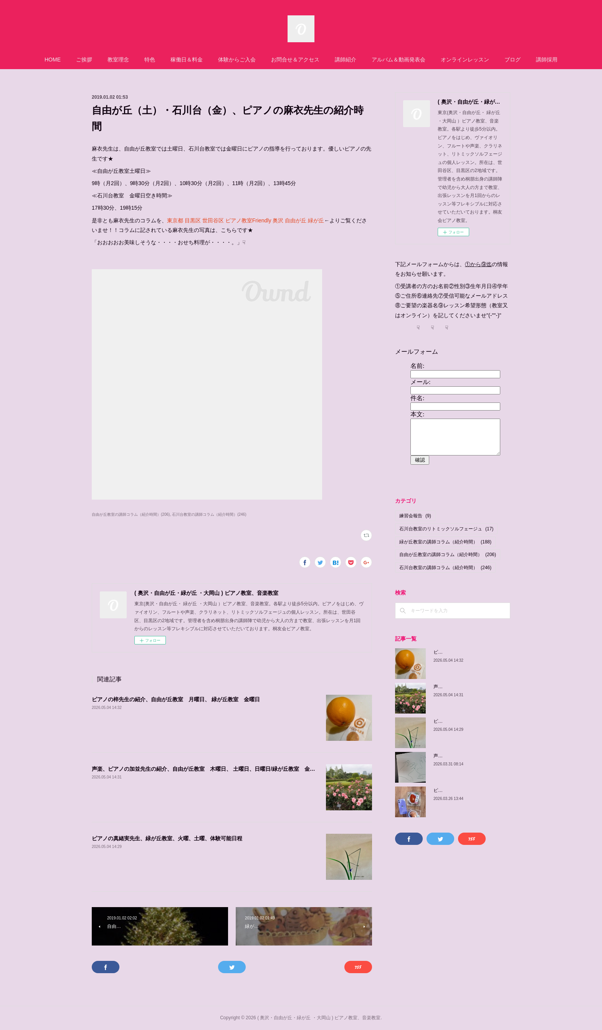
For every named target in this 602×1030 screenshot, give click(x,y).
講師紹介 (345, 59)
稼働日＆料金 (186, 59)
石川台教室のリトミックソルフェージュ (446, 529)
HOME (53, 59)
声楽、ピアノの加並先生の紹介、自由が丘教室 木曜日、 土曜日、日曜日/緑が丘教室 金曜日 (206, 769)
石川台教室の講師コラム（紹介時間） (445, 567)
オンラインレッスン (465, 59)
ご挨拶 (84, 59)
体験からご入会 (237, 59)
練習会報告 (415, 515)
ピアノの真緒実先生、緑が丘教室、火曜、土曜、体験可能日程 (167, 838)
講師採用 (546, 59)
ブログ (512, 59)
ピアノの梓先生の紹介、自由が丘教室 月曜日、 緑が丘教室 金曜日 (176, 699)
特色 (149, 59)
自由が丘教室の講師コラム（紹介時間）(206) (131, 514)
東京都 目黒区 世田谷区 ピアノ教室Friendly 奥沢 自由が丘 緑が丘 (245, 220)
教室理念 (118, 59)
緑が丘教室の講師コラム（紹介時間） (445, 542)
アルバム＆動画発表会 (398, 59)
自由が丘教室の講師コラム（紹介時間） (447, 554)
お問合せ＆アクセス (295, 59)
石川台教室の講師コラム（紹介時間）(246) (209, 514)
